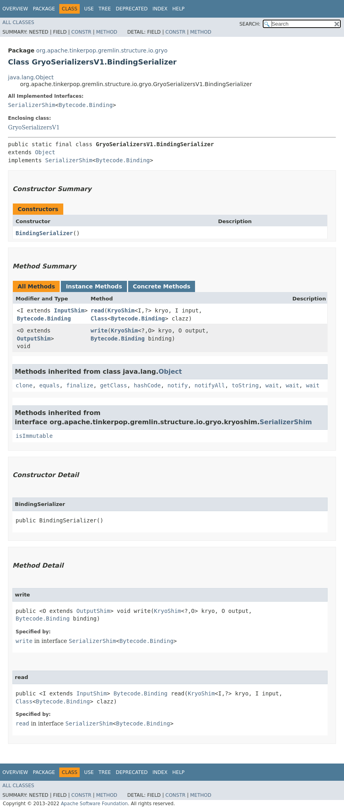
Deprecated (132, 9)
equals (49, 385)
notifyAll (210, 385)
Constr (81, 32)
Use (89, 9)
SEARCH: (250, 24)
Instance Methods (94, 286)
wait (272, 385)
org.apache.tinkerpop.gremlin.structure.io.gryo (101, 50)
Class (99, 318)
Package (44, 9)
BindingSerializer (44, 233)
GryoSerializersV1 (34, 127)
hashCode (147, 385)
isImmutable (34, 436)
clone (24, 385)
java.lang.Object (31, 77)
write (99, 330)
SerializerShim (31, 105)
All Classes (18, 22)
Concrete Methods (162, 286)
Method (106, 32)
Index (160, 9)
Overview (15, 9)
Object (45, 152)
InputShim (69, 310)
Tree (105, 9)
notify (177, 385)
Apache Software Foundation (94, 803)
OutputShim (33, 338)
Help (178, 9)
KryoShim (121, 310)
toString (245, 385)
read (97, 310)
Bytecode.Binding (85, 105)
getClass (113, 385)
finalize (79, 385)
